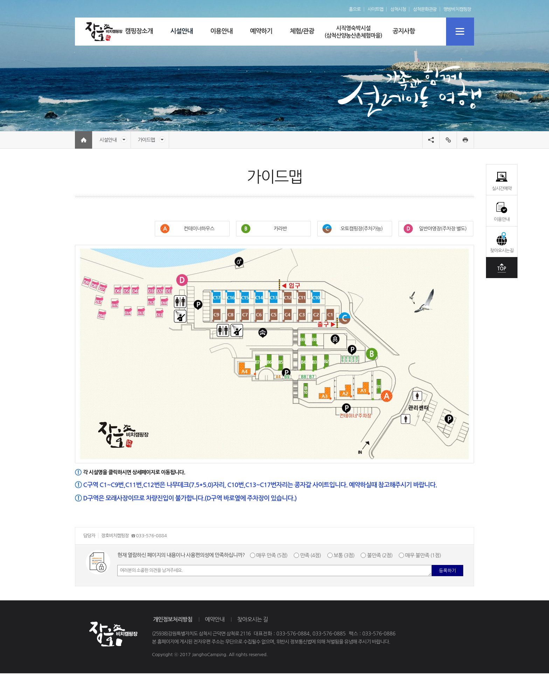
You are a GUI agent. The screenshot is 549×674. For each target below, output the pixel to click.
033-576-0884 (151, 536)
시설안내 (113, 139)
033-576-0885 (329, 634)
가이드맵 (152, 139)
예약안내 (214, 620)
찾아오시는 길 (252, 620)
